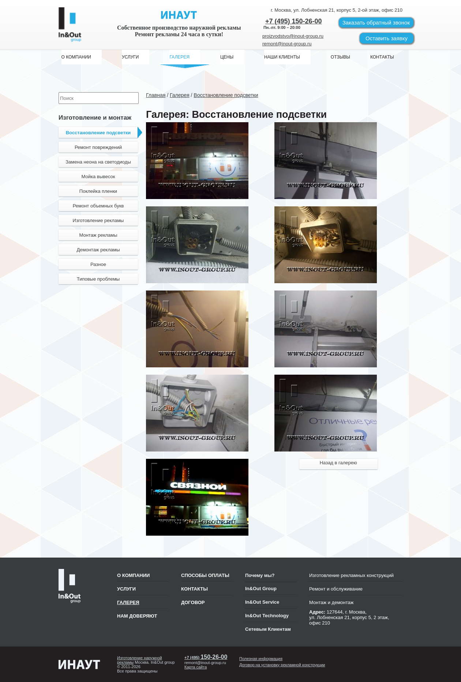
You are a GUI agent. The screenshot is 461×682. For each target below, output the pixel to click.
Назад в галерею (338, 462)
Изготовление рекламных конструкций (351, 575)
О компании (133, 575)
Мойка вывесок (98, 176)
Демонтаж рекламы (98, 249)
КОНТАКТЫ (194, 589)
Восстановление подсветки (102, 132)
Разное (98, 264)
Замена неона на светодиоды (98, 162)
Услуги (126, 589)
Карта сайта (195, 667)
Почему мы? (260, 575)
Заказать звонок (376, 22)
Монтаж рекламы (98, 235)
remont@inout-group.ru (287, 44)
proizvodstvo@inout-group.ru (292, 36)
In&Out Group (261, 588)
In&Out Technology (267, 615)
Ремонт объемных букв (98, 206)
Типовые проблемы (98, 279)
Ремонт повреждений (98, 147)
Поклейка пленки (98, 191)
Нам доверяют (137, 616)
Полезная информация (260, 658)
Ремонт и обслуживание (336, 589)
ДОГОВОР (193, 602)
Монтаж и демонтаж (331, 602)
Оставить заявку (387, 38)
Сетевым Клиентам (268, 629)
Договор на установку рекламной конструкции (282, 665)
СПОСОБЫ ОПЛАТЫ (205, 575)
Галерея (128, 602)
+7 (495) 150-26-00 (293, 21)
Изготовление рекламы (98, 220)
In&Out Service (262, 602)
